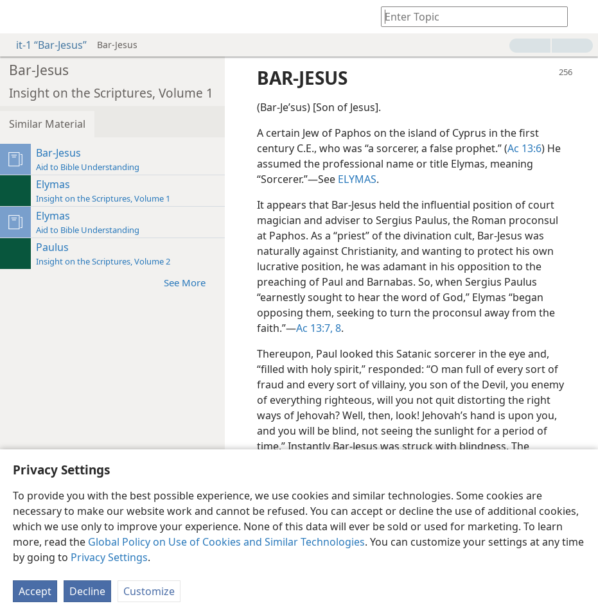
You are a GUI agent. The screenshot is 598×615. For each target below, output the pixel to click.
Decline (87, 591)
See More (191, 282)
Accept (35, 591)
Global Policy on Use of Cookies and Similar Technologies (226, 542)
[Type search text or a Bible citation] (468, 16)
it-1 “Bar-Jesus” (45, 45)
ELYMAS (357, 179)
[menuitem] (19, 17)
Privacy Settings (109, 557)
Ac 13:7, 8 (318, 328)
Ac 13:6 (524, 148)
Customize (149, 591)
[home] (19, 17)
